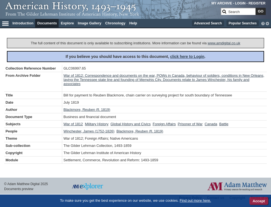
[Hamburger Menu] (5, 23)
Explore (67, 23)
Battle (223, 124)
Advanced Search (208, 23)
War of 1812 (73, 124)
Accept (259, 201)
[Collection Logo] (112, 14)
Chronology (115, 23)
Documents (47, 23)
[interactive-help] (263, 23)
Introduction (22, 23)
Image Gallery (89, 23)
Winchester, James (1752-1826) (89, 131)
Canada (211, 124)
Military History (96, 124)
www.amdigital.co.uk (224, 43)
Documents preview (18, 189)
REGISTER (257, 3)
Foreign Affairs (164, 124)
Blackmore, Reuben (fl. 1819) (87, 110)
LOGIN (240, 3)
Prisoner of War (190, 124)
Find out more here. (195, 200)
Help (133, 23)
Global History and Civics (131, 124)
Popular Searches (243, 23)
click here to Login (187, 56)
